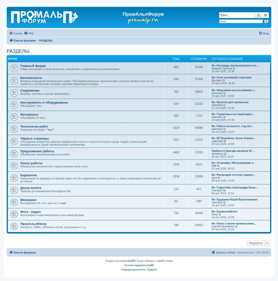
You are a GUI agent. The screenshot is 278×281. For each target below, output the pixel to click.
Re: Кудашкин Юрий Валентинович (234, 199)
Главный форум (33, 66)
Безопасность (31, 78)
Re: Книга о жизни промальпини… (234, 223)
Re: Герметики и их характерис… (233, 114)
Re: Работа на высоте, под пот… (233, 126)
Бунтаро (217, 80)
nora (214, 177)
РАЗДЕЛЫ (18, 51)
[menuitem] (29, 33)
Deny (215, 214)
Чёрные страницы (34, 138)
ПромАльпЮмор (33, 224)
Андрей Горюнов (222, 68)
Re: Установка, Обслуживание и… (234, 162)
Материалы (29, 114)
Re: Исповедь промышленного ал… (235, 65)
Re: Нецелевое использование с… (234, 90)
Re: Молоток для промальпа (230, 102)
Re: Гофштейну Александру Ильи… (235, 187)
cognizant (217, 141)
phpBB (130, 261)
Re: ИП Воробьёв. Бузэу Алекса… (234, 138)
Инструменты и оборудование (44, 102)
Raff (214, 165)
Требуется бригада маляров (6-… (233, 150)
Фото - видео (30, 212)
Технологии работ (34, 126)
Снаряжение (30, 90)
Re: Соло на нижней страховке (232, 77)
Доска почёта (30, 188)
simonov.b (217, 153)
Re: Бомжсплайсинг (224, 211)
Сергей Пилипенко (223, 226)
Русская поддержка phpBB (139, 265)
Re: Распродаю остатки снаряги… (234, 174)
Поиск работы (31, 163)
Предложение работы (37, 151)
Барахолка (28, 175)
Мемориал (28, 200)
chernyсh (217, 93)
